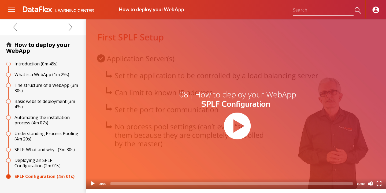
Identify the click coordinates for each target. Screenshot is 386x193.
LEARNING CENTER (74, 10)
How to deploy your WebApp (38, 47)
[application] (236, 104)
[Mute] (370, 183)
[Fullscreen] (379, 183)
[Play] (92, 183)
